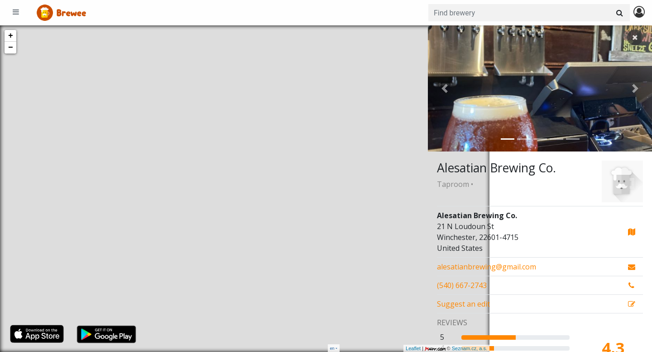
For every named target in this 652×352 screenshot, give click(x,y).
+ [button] (10, 35)
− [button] (10, 47)
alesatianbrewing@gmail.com (486, 267)
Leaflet (351, 348)
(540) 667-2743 (462, 285)
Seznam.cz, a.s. (408, 348)
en (332, 348)
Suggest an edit (463, 304)
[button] (444, 88)
